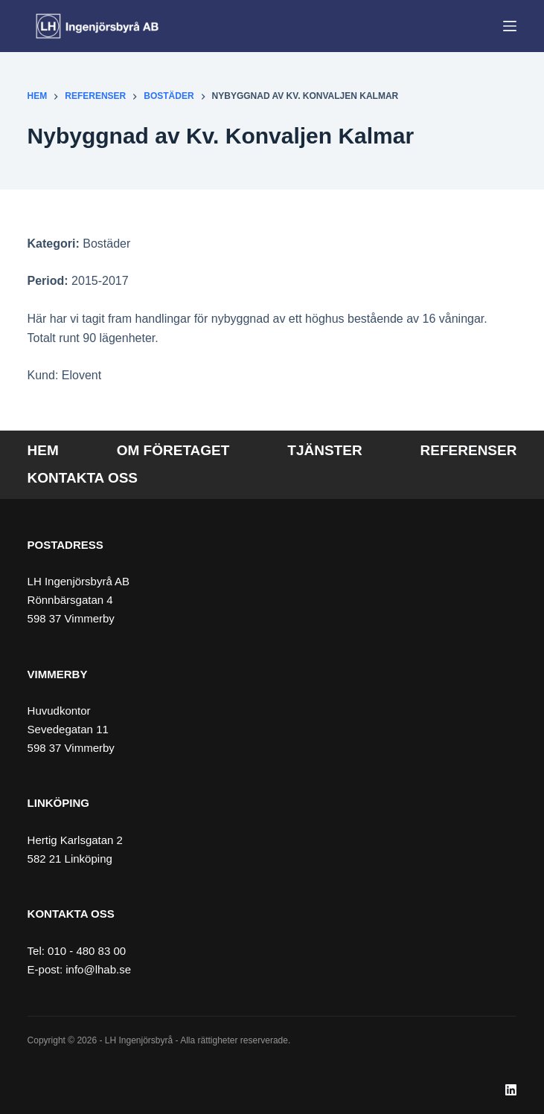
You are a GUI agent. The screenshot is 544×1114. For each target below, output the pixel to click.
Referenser (468, 450)
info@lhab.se (98, 969)
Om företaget (173, 450)
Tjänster (324, 450)
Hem (43, 450)
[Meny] (509, 26)
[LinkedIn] (510, 1089)
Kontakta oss (83, 478)
